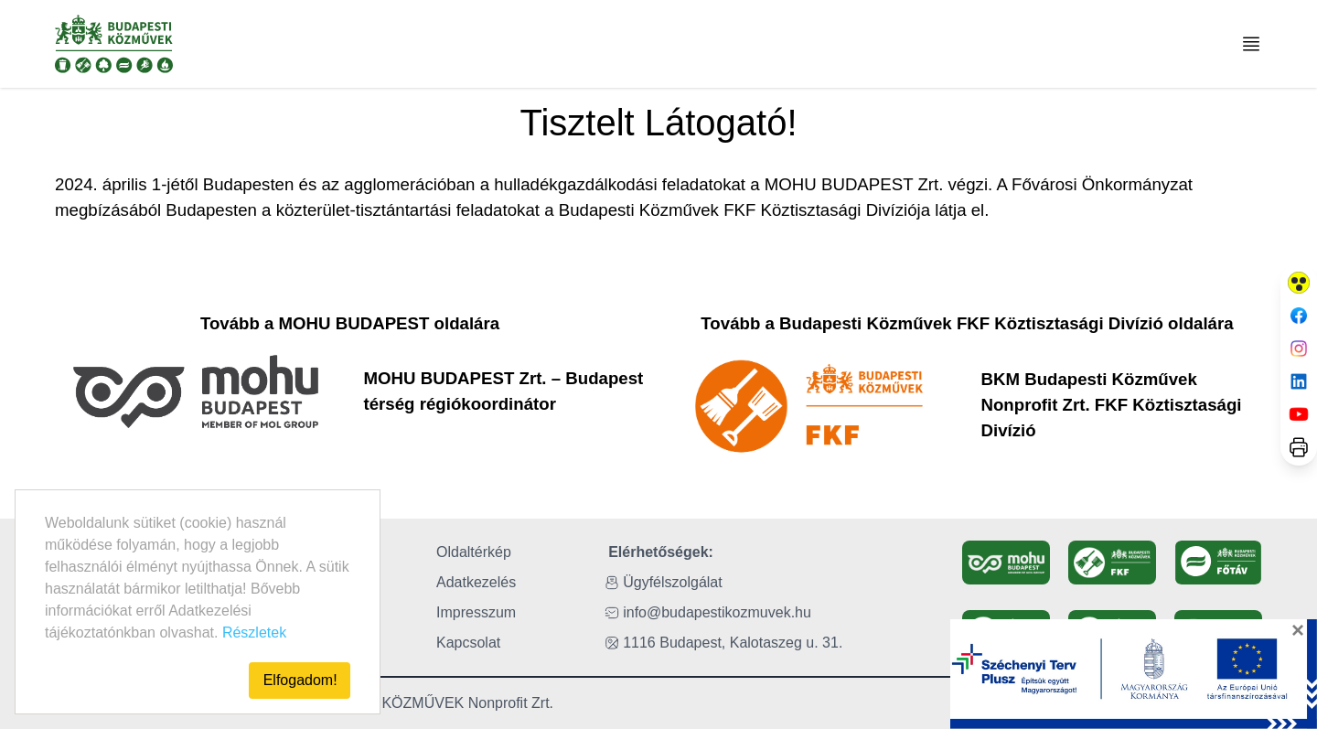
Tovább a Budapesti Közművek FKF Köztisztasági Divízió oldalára (967, 323)
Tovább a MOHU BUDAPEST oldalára (349, 323)
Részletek (254, 632)
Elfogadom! (300, 680)
